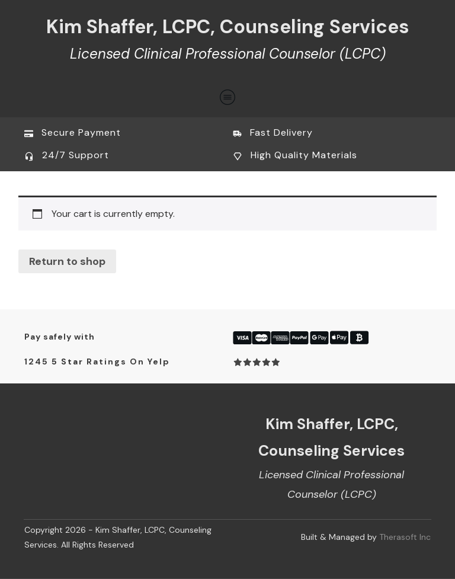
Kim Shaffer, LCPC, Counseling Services (227, 26)
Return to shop (67, 261)
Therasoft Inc (405, 537)
